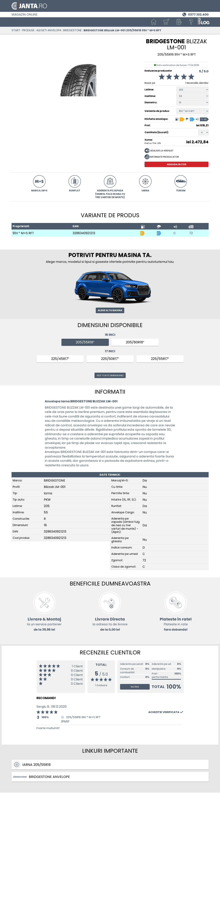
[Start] (153, 22)
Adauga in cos (176, 164)
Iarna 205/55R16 (32, 764)
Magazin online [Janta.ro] (25, 14)
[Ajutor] (191, 22)
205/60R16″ (135, 342)
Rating (135, 686)
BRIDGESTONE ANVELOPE (41, 776)
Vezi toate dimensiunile (110, 375)
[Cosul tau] (166, 22)
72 (191, 233)
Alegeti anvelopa (48, 30)
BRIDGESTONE (72, 30)
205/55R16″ (85, 342)
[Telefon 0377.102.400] (195, 14)
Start (16, 30)
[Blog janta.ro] (203, 22)
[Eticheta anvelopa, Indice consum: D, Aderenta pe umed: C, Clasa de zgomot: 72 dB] (191, 119)
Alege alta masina (110, 310)
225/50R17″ (110, 358)
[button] (178, 22)
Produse (28, 30)
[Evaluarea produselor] (177, 77)
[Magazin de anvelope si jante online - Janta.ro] (110, 6)
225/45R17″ (60, 358)
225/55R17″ (160, 358)
